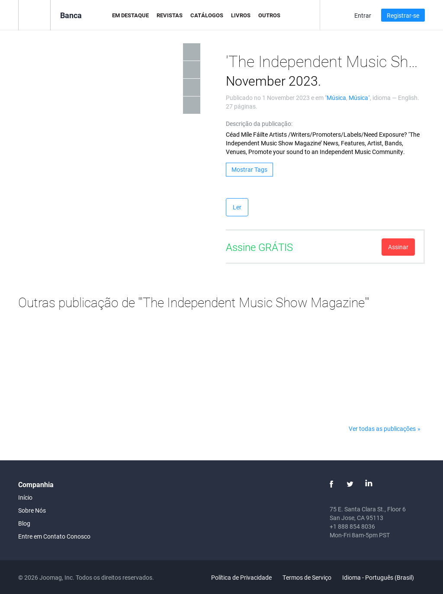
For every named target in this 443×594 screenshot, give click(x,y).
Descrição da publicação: (259, 123)
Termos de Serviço (306, 577)
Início (25, 497)
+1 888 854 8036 (352, 526)
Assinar (398, 247)
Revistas (170, 15)
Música (336, 97)
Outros (269, 15)
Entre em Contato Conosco (54, 536)
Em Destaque (130, 15)
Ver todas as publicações (382, 428)
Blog (24, 523)
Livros (240, 15)
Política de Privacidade (241, 577)
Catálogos (206, 15)
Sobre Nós (32, 510)
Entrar (362, 15)
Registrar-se (403, 15)
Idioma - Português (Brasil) (383, 577)
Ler (237, 207)
